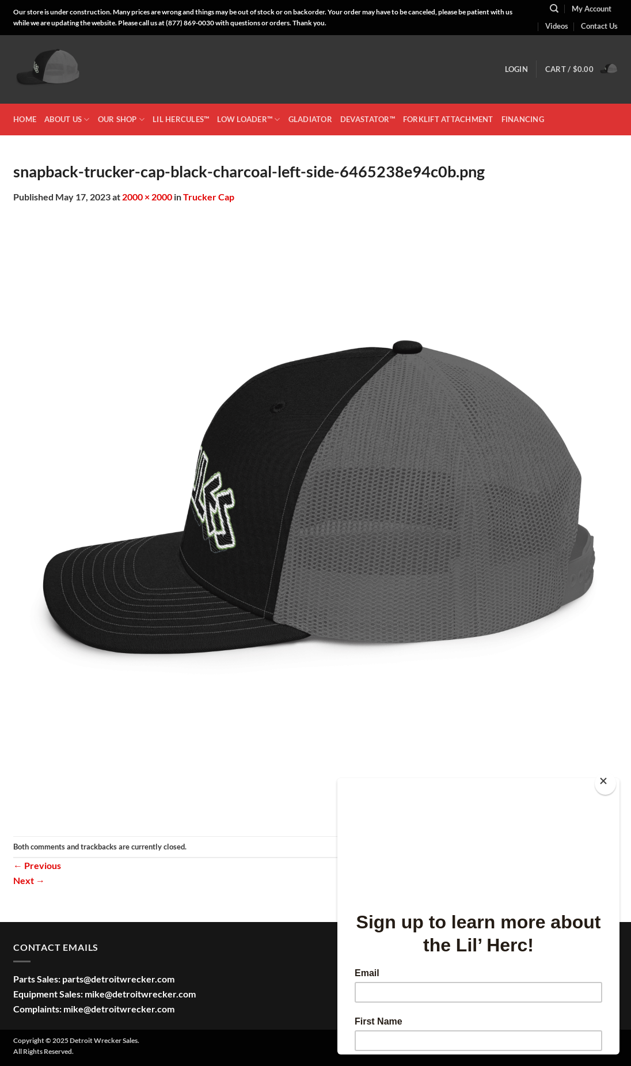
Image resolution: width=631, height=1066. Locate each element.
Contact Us (599, 26)
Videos (556, 26)
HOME (24, 119)
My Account (591, 8)
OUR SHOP (121, 119)
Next (29, 880)
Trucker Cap (208, 196)
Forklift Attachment (448, 119)
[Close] (605, 783)
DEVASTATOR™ (367, 119)
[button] (516, 69)
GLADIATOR (310, 119)
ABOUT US (67, 119)
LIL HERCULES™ (181, 119)
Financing (522, 119)
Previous (37, 865)
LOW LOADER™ (248, 119)
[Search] (554, 9)
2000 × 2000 (147, 196)
